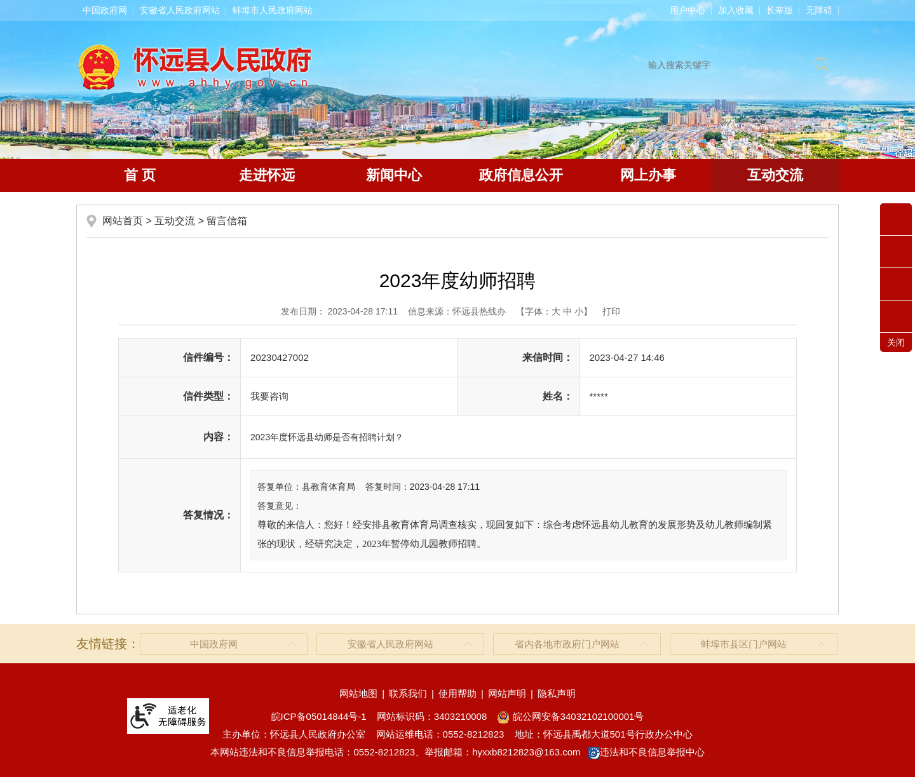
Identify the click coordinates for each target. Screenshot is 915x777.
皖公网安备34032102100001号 (570, 716)
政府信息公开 (521, 175)
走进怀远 (267, 175)
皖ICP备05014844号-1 (319, 716)
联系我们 (408, 693)
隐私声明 (557, 693)
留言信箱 (227, 220)
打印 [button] (611, 311)
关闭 (896, 342)
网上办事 (648, 175)
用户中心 (687, 10)
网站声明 (507, 693)
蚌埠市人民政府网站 (273, 10)
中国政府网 (105, 10)
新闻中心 (394, 175)
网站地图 (358, 693)
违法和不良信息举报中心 (646, 752)
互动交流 (775, 175)
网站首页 (122, 220)
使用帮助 (457, 693)
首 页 (140, 175)
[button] (779, 10)
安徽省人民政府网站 (180, 10)
